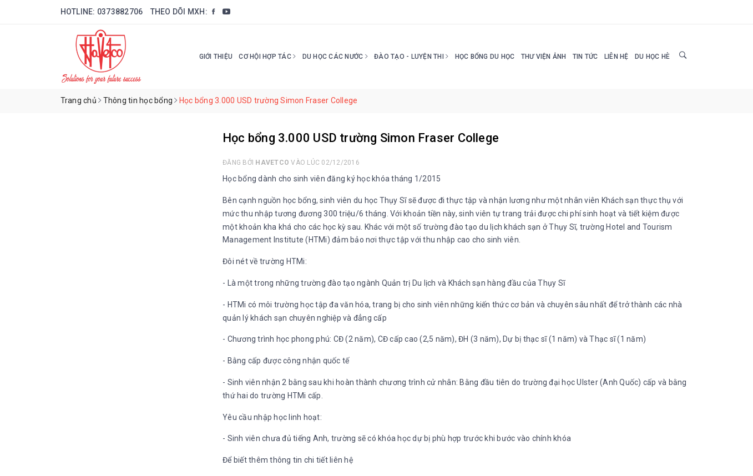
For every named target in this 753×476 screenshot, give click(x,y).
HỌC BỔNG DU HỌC (485, 56)
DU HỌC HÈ (652, 56)
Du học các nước (335, 56)
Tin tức (585, 56)
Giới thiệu (216, 56)
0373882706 (120, 11)
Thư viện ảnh (544, 56)
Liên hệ (616, 56)
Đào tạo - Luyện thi (411, 56)
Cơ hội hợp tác (267, 56)
